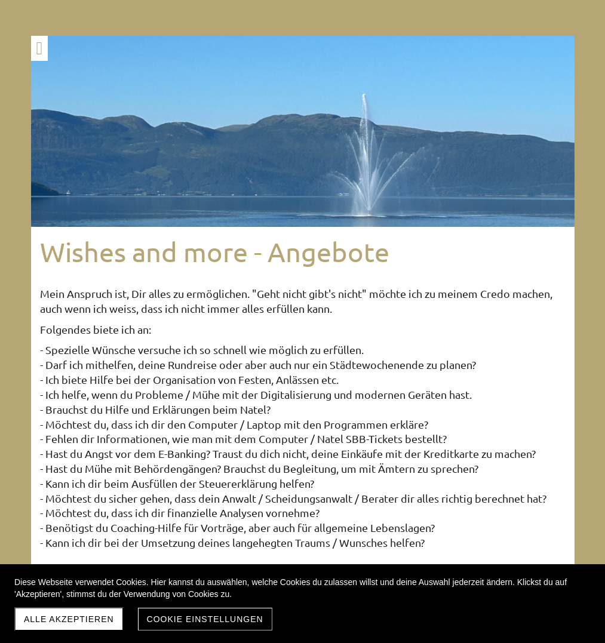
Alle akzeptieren (69, 619)
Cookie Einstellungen (205, 619)
